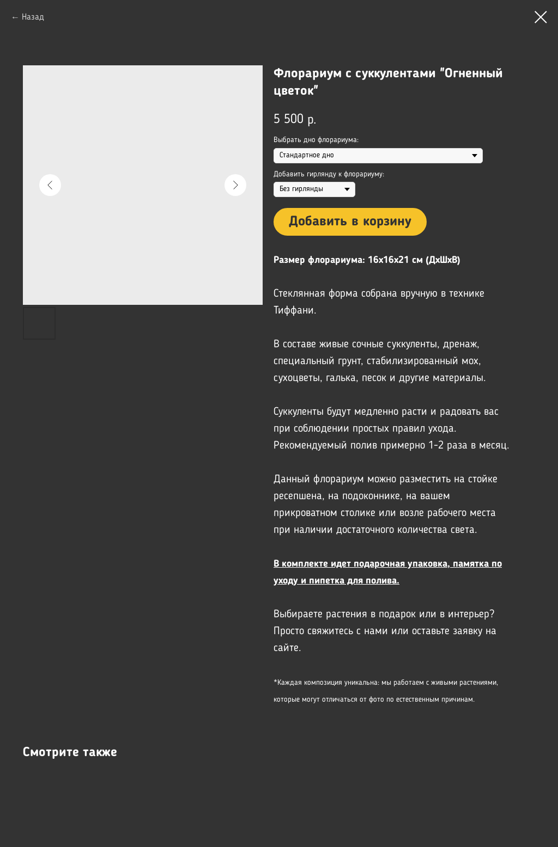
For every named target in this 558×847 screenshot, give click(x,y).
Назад (33, 17)
